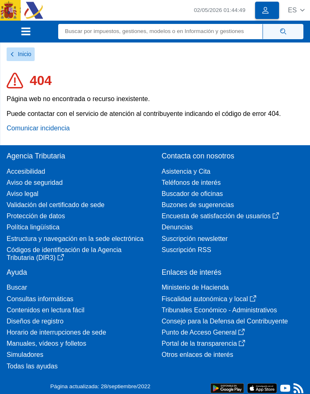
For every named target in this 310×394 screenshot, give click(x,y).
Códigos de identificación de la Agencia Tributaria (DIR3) (64, 253)
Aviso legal (22, 193)
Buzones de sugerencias (198, 204)
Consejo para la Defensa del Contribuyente (225, 321)
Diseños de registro (35, 321)
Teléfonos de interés (191, 182)
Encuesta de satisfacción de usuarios (220, 215)
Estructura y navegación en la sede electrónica (75, 238)
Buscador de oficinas (192, 193)
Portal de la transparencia (203, 343)
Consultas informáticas (40, 298)
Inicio (20, 54)
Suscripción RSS (186, 249)
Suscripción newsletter (195, 238)
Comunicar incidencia (38, 128)
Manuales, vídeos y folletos (46, 343)
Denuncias (177, 227)
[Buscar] (160, 31)
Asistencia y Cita (186, 171)
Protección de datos (36, 215)
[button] (296, 10)
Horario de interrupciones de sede (56, 332)
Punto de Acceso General (203, 332)
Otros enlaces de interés (197, 354)
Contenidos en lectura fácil (46, 310)
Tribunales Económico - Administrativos (219, 310)
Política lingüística (33, 227)
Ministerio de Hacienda (195, 287)
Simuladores (25, 354)
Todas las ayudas (32, 366)
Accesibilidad (26, 171)
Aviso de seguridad (35, 182)
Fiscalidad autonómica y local (209, 298)
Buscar (17, 287)
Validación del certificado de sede (55, 204)
